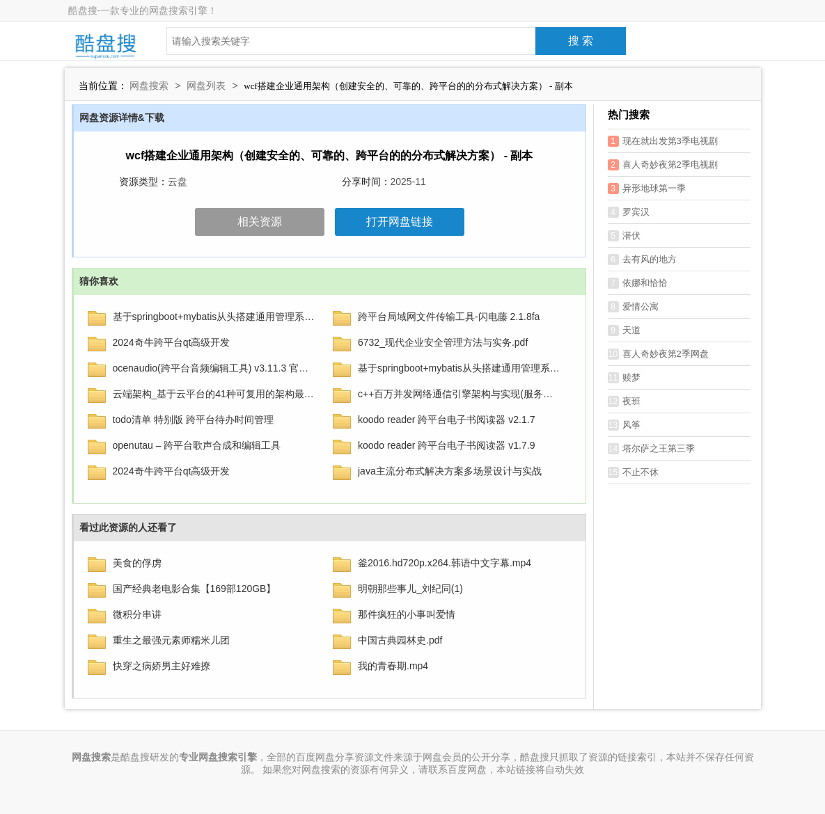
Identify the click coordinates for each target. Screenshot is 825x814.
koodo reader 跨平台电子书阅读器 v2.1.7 (446, 419)
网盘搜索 (148, 85)
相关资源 (259, 222)
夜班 (624, 401)
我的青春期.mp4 (393, 665)
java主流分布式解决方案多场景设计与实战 (450, 471)
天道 (624, 330)
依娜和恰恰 (638, 283)
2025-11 (408, 181)
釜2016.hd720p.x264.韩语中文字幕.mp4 (444, 562)
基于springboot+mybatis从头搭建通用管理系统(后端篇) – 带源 (459, 368)
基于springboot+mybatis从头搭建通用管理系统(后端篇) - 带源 (214, 316)
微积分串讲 (137, 614)
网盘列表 (206, 85)
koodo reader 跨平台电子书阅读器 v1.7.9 (446, 445)
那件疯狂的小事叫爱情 (406, 614)
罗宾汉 (629, 212)
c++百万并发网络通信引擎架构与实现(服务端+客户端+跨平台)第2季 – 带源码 (459, 393)
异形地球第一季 (647, 188)
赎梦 (624, 377)
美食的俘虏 (137, 562)
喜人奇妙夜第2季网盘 (658, 354)
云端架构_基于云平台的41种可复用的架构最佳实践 (214, 393)
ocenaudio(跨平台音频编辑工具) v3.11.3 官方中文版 (214, 368)
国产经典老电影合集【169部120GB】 (194, 588)
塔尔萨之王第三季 (651, 448)
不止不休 (633, 472)
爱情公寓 (633, 306)
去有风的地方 (642, 259)
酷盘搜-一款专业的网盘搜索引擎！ (143, 10)
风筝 (624, 425)
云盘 (177, 181)
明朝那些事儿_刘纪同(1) (410, 588)
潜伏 (624, 235)
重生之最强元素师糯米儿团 (171, 640)
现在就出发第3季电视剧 (663, 141)
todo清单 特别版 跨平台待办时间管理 (193, 419)
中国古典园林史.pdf (400, 640)
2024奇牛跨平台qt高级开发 (171, 342)
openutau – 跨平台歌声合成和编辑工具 (197, 445)
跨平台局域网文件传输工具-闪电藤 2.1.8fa (449, 316)
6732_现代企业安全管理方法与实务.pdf (443, 342)
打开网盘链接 (399, 222)
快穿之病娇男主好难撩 (161, 665)
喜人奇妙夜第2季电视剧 (663, 164)
